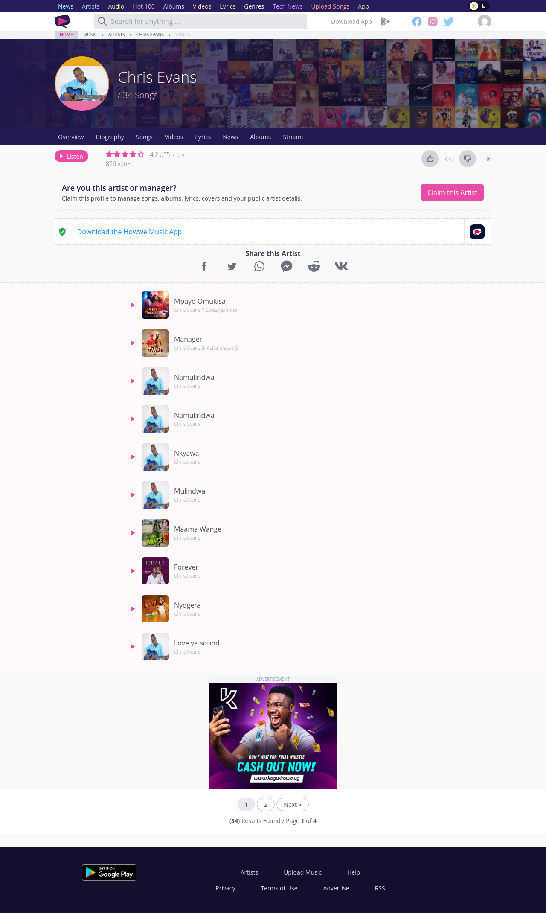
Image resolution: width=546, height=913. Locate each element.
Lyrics (203, 137)
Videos (174, 137)
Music (90, 35)
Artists (116, 35)
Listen (70, 156)
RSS (380, 888)
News (230, 137)
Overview (71, 137)
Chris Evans (150, 35)
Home (66, 35)
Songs (182, 35)
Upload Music (303, 872)
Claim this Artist (452, 192)
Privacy (225, 888)
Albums (260, 137)
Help (353, 872)
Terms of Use (279, 888)
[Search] (102, 21)
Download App (351, 21)
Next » (292, 804)
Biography (110, 137)
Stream (293, 137)
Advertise (336, 888)
